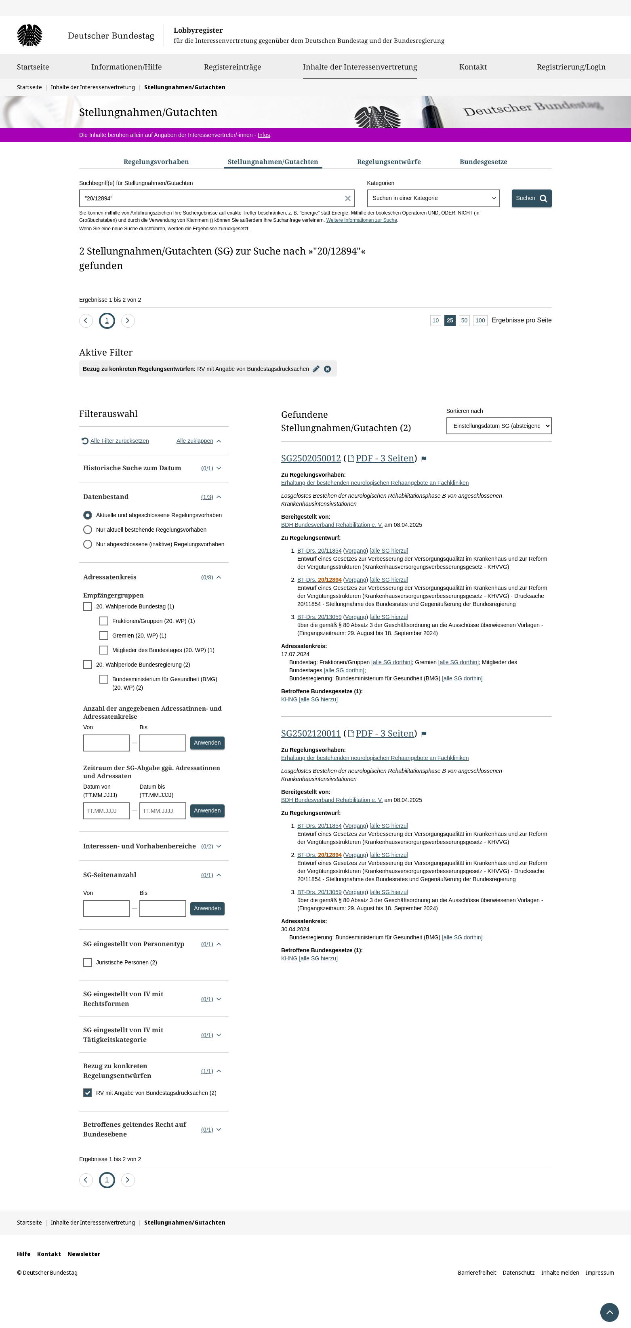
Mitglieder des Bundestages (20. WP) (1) (163, 650)
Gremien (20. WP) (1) (139, 635)
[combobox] (433, 198)
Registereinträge (232, 70)
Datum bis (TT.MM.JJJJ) (156, 790)
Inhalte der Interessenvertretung (360, 67)
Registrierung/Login (571, 70)
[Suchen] (532, 198)
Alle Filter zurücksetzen (114, 441)
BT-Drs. (319, 580)
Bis (143, 727)
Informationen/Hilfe (126, 70)
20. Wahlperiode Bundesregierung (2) (143, 664)
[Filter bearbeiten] (316, 368)
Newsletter (83, 1254)
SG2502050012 (311, 458)
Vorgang (355, 550)
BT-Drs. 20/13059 (319, 617)
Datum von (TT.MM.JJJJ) (100, 790)
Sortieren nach (464, 411)
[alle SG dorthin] (391, 662)
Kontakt (473, 70)
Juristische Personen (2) (126, 962)
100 (481, 321)
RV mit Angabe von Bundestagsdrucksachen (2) (156, 1093)
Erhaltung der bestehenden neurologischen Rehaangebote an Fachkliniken (375, 483)
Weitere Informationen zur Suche (361, 220)
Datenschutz (519, 1272)
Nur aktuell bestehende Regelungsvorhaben (151, 529)
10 (437, 321)
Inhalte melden (560, 1272)
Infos (264, 135)
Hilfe (24, 1254)
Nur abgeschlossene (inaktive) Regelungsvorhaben (160, 544)
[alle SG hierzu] (389, 550)
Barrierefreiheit (477, 1272)
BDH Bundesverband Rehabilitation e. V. (332, 525)
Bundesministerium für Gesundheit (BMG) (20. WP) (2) (164, 683)
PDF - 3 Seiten (380, 458)
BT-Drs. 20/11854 (319, 550)
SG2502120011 (311, 733)
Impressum (600, 1272)
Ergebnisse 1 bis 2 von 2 (110, 300)
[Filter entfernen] (327, 368)
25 (451, 321)
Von (88, 727)
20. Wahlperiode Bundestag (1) (135, 606)
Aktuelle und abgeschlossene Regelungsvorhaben (159, 515)
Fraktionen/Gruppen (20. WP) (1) (153, 621)
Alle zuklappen (201, 441)
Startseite (33, 70)
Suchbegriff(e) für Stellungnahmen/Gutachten (136, 183)
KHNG (289, 699)
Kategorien (381, 183)
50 (465, 321)
